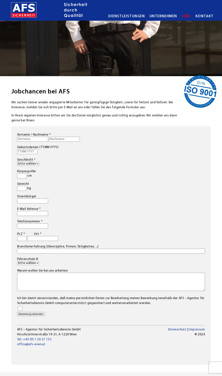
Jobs (186, 16)
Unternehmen (163, 16)
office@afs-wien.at (31, 348)
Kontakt (205, 16)
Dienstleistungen (126, 16)
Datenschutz (177, 333)
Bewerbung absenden (31, 317)
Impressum (197, 333)
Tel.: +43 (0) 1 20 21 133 (34, 343)
